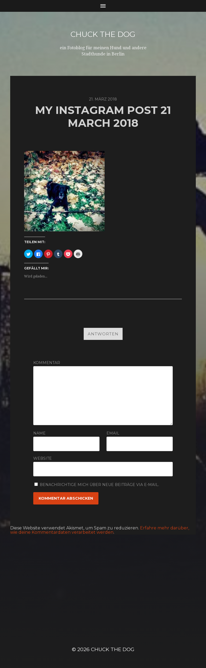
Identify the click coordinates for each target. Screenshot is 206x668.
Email (112, 433)
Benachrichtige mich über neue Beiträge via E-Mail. (99, 484)
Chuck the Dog (103, 34)
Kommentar (46, 363)
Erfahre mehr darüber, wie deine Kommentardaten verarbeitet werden (99, 530)
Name (39, 433)
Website (42, 458)
